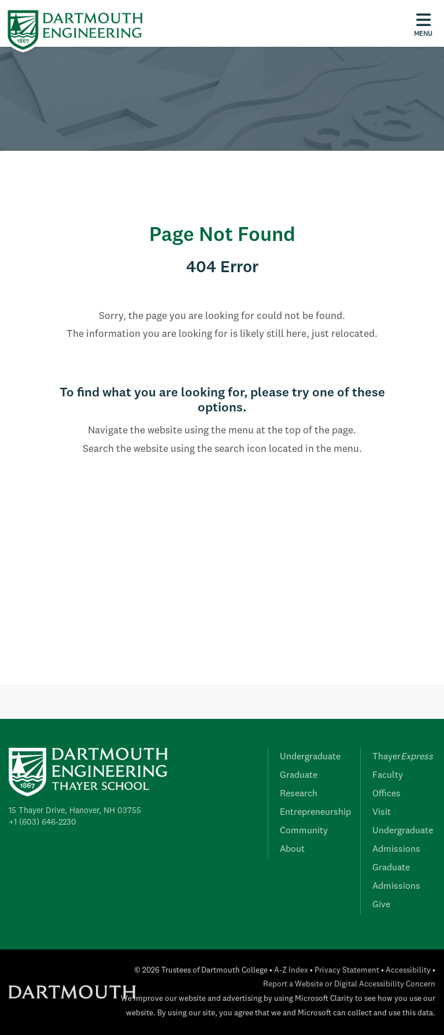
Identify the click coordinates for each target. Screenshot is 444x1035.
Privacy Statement (346, 970)
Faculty (387, 775)
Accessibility (408, 970)
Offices (386, 794)
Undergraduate (310, 757)
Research (298, 794)
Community (304, 831)
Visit (381, 812)
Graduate (298, 775)
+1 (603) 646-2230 (42, 822)
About (292, 849)
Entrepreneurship (315, 812)
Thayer (402, 757)
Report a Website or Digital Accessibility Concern (349, 984)
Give (381, 905)
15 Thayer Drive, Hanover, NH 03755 (75, 811)
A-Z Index (291, 970)
